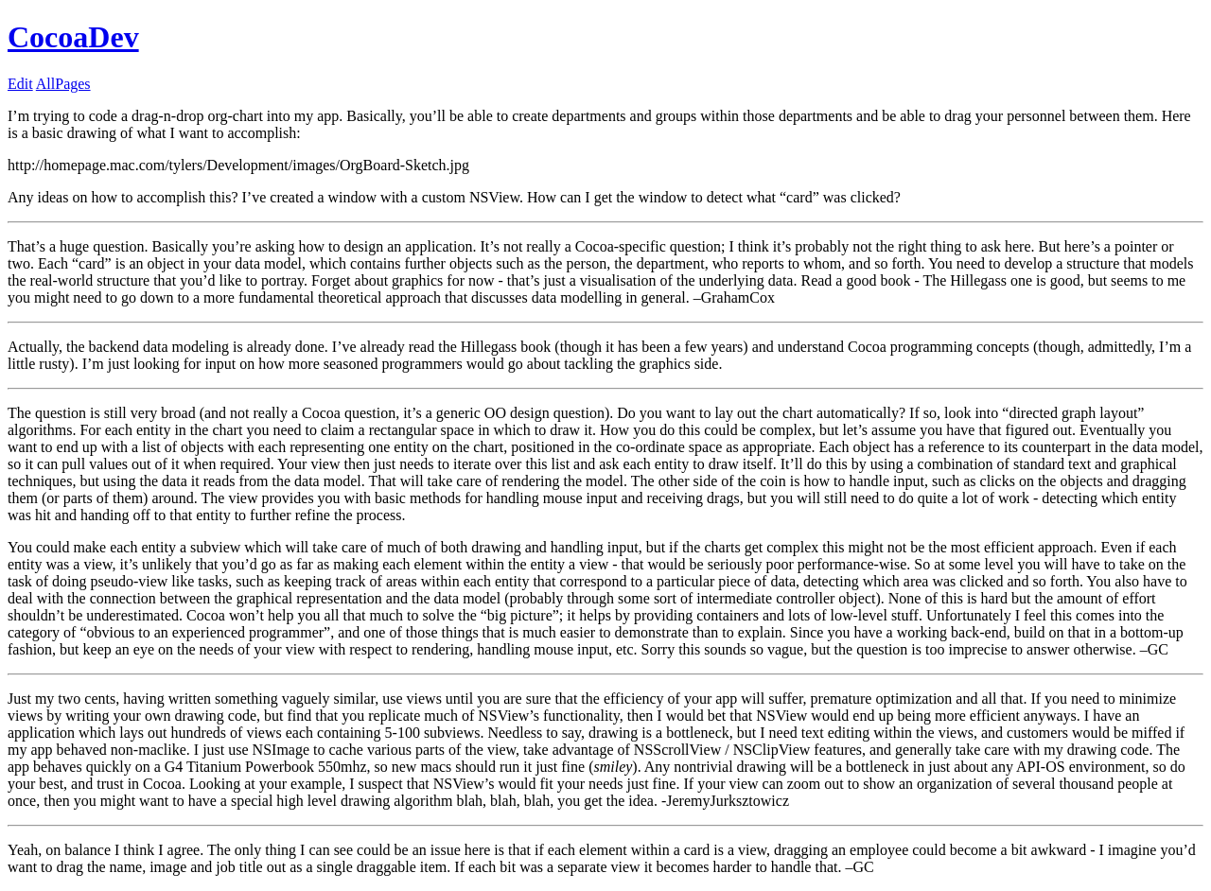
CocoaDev (73, 37)
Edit (20, 84)
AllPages (63, 84)
